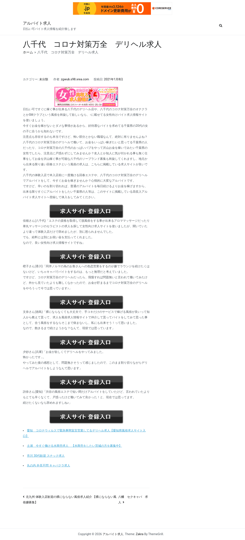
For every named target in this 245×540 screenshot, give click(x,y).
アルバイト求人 (37, 23)
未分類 (43, 79)
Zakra (139, 534)
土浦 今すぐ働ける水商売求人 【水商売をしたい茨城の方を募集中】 (74, 446)
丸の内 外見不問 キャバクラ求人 (48, 465)
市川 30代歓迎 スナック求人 (45, 456)
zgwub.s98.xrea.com (75, 79)
